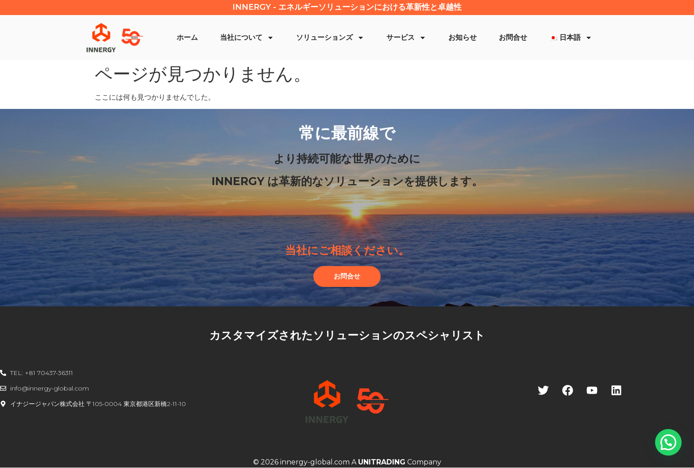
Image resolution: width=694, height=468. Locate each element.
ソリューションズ (330, 38)
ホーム (187, 37)
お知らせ (462, 37)
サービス (406, 38)
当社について (247, 38)
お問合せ (513, 37)
